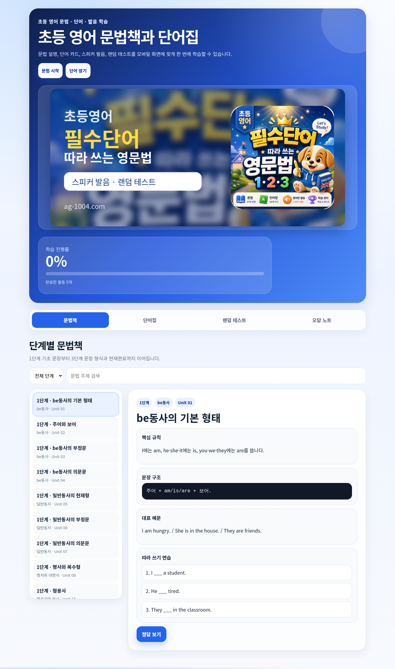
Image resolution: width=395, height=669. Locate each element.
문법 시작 (53, 71)
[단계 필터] (46, 377)
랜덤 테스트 (234, 321)
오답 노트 (321, 321)
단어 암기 (86, 71)
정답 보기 (151, 635)
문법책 (70, 321)
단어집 (149, 321)
